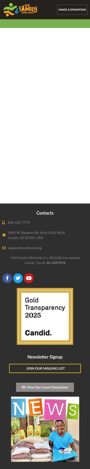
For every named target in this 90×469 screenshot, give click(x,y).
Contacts (45, 213)
